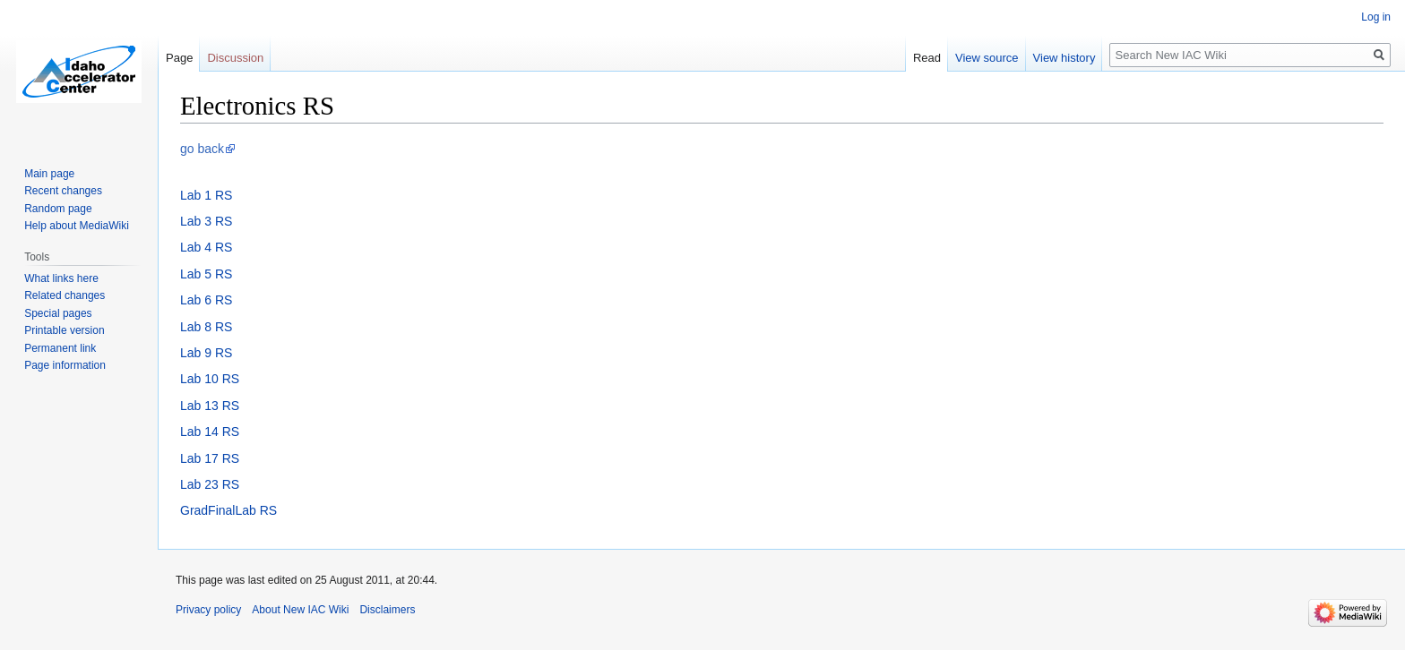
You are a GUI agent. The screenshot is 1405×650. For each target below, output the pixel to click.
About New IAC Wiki (300, 609)
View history (1064, 57)
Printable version (64, 330)
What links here (61, 278)
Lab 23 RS (209, 484)
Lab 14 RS (209, 431)
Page (179, 57)
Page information (65, 365)
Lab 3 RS (206, 221)
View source (987, 57)
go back (202, 148)
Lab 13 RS (209, 405)
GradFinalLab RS (228, 510)
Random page (57, 208)
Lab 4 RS (206, 247)
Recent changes (63, 190)
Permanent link (60, 348)
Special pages (57, 313)
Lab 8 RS (206, 327)
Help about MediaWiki (76, 225)
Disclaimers (387, 609)
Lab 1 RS (206, 195)
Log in (1376, 17)
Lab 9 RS (206, 353)
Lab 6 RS (206, 300)
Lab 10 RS (209, 379)
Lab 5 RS (206, 274)
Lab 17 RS (209, 458)
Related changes (64, 295)
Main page (49, 173)
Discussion (235, 57)
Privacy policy (208, 609)
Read (927, 57)
